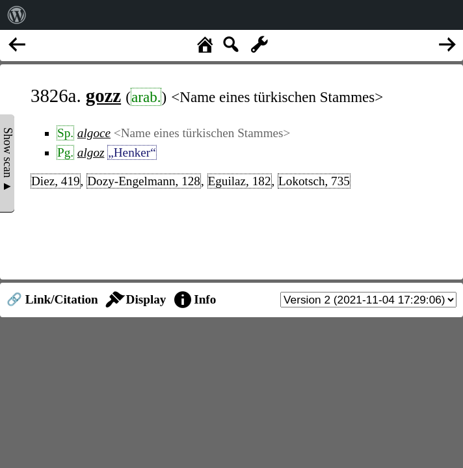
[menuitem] (17, 15)
